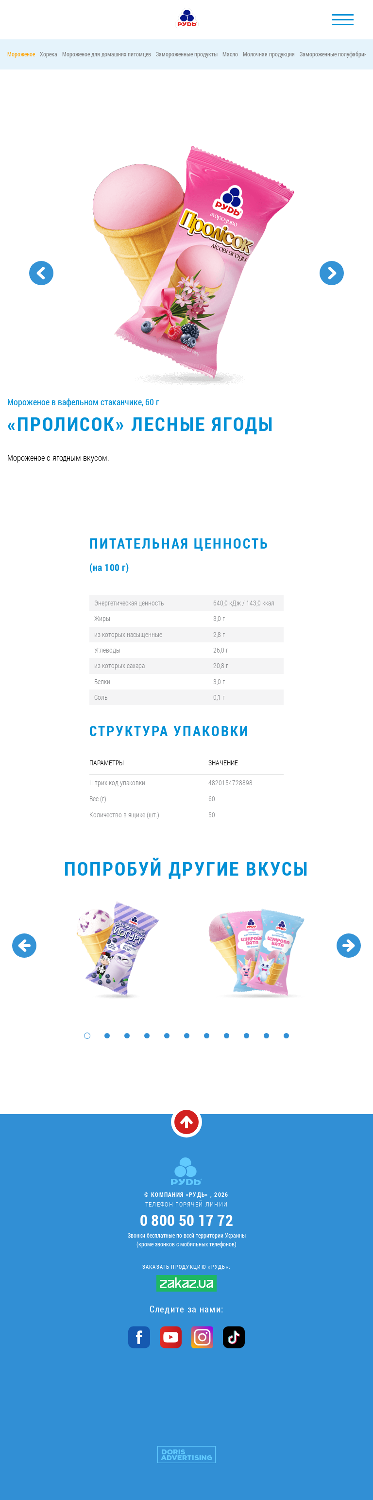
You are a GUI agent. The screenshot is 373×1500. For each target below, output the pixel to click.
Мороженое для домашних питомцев (106, 54)
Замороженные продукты (187, 54)
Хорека (48, 54)
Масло (230, 54)
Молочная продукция (269, 54)
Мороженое (21, 54)
